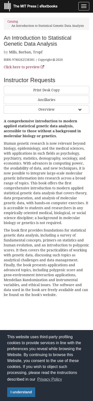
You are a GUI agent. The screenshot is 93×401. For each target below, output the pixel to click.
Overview (46, 109)
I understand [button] (21, 392)
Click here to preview (24, 67)
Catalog (12, 21)
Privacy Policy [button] (49, 379)
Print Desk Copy (46, 90)
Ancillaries (46, 100)
